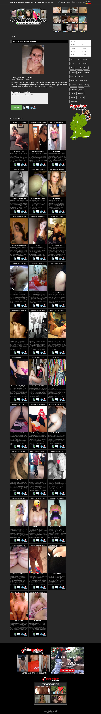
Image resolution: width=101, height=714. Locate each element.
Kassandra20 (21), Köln (38, 545)
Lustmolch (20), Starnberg (56, 545)
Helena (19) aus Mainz (38, 357)
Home (13, 36)
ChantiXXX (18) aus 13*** (38, 169)
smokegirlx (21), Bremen (38, 216)
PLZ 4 (73, 55)
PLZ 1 (73, 45)
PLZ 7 (83, 48)
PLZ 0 (73, 41)
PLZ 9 (83, 55)
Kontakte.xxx (49, 2)
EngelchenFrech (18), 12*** (56, 404)
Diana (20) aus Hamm (57, 451)
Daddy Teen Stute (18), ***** (19, 404)
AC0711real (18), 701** (57, 263)
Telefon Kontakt (65, 2)
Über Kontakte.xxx (78, 2)
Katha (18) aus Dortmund (19, 216)
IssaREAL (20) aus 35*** (19, 122)
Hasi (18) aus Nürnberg (56, 122)
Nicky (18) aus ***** (19, 169)
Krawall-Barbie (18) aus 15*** (19, 310)
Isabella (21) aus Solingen (57, 498)
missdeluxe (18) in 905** (19, 545)
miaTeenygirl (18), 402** (19, 498)
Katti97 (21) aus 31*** (38, 263)
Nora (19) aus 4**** (57, 357)
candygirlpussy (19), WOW (37, 592)
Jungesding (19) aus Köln (38, 498)
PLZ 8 (83, 51)
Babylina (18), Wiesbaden (38, 404)
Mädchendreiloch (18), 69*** (38, 451)
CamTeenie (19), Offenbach (19, 592)
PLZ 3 (73, 51)
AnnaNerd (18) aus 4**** (57, 169)
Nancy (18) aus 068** (57, 216)
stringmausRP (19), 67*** (19, 357)
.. (23, 208)
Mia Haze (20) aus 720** (19, 451)
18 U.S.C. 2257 (53, 711)
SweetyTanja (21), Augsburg (38, 122)
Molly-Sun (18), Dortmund (38, 310)
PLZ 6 (83, 45)
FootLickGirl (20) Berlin (57, 310)
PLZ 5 (83, 41)
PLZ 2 (73, 48)
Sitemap (45, 711)
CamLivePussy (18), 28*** (19, 263)
